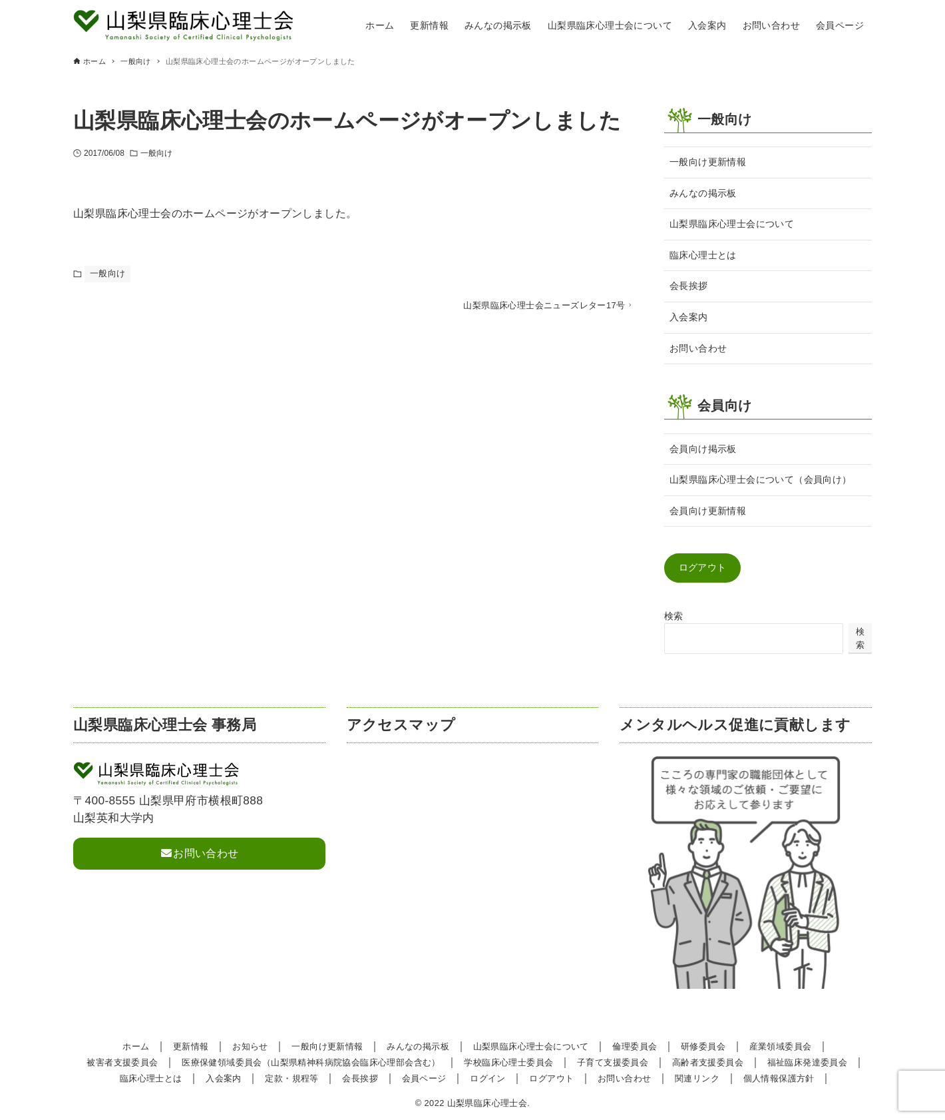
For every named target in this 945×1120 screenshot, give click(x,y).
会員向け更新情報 (707, 510)
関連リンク (697, 1078)
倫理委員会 (634, 1046)
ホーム (135, 1046)
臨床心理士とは (703, 255)
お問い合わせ (698, 348)
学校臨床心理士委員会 (508, 1062)
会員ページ (424, 1078)
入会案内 (688, 317)
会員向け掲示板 (703, 448)
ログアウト (703, 567)
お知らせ (250, 1046)
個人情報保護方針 (779, 1078)
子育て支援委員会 (612, 1062)
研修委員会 (703, 1046)
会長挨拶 (688, 285)
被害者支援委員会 (122, 1062)
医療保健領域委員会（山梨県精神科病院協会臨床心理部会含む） (311, 1062)
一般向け (156, 153)
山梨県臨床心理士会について (731, 223)
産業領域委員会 (780, 1046)
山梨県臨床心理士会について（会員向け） (760, 479)
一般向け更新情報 (707, 161)
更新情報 (191, 1046)
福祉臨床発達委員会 (807, 1062)
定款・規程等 (291, 1078)
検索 (673, 616)
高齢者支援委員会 (707, 1062)
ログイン (488, 1078)
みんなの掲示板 (703, 193)
